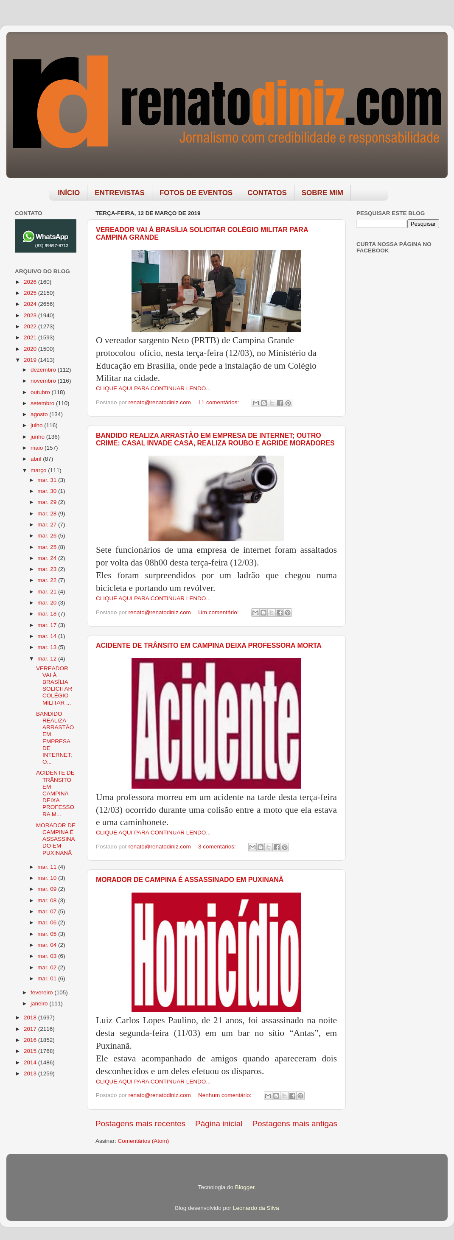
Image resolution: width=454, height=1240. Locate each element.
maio (38, 448)
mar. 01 (47, 978)
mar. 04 (47, 945)
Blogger (245, 1187)
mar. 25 (47, 547)
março (39, 470)
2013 (31, 1073)
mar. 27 (47, 524)
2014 (31, 1062)
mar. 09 (47, 889)
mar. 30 (47, 491)
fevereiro (42, 992)
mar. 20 (47, 602)
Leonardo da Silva (256, 1208)
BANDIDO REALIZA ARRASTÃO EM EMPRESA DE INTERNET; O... (55, 738)
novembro (44, 381)
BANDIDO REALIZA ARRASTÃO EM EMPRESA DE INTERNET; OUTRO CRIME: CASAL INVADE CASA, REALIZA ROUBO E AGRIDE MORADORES (215, 439)
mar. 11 (47, 867)
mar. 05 (47, 934)
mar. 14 (47, 636)
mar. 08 (47, 900)
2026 (31, 282)
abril (37, 459)
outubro (41, 392)
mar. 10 (47, 878)
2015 (31, 1051)
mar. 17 (47, 625)
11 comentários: (219, 402)
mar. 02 (47, 967)
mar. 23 (47, 569)
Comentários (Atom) (143, 1141)
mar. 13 (47, 647)
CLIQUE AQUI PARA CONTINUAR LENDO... (153, 388)
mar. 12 (47, 658)
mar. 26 (47, 535)
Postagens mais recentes (140, 1123)
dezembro (44, 370)
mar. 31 (47, 480)
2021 (31, 337)
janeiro (40, 1003)
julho (37, 425)
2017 (31, 1029)
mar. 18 (47, 613)
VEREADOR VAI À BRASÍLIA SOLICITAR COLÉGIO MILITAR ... (54, 685)
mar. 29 (47, 502)
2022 (31, 326)
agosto (40, 414)
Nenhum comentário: (225, 1095)
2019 (31, 360)
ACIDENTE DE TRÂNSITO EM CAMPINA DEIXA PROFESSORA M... (55, 793)
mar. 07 (47, 911)
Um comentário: (219, 612)
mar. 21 (47, 591)
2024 (31, 304)
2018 (31, 1017)
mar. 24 (47, 558)
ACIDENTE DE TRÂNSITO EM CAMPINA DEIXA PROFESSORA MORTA (209, 645)
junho (38, 437)
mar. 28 (47, 513)
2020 (31, 349)
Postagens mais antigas (294, 1123)
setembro (43, 403)
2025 (31, 293)
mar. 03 (47, 956)
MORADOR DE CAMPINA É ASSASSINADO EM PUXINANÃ (189, 879)
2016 (31, 1040)
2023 (31, 315)
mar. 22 (47, 580)
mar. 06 (47, 922)
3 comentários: (217, 846)
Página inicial (218, 1123)
